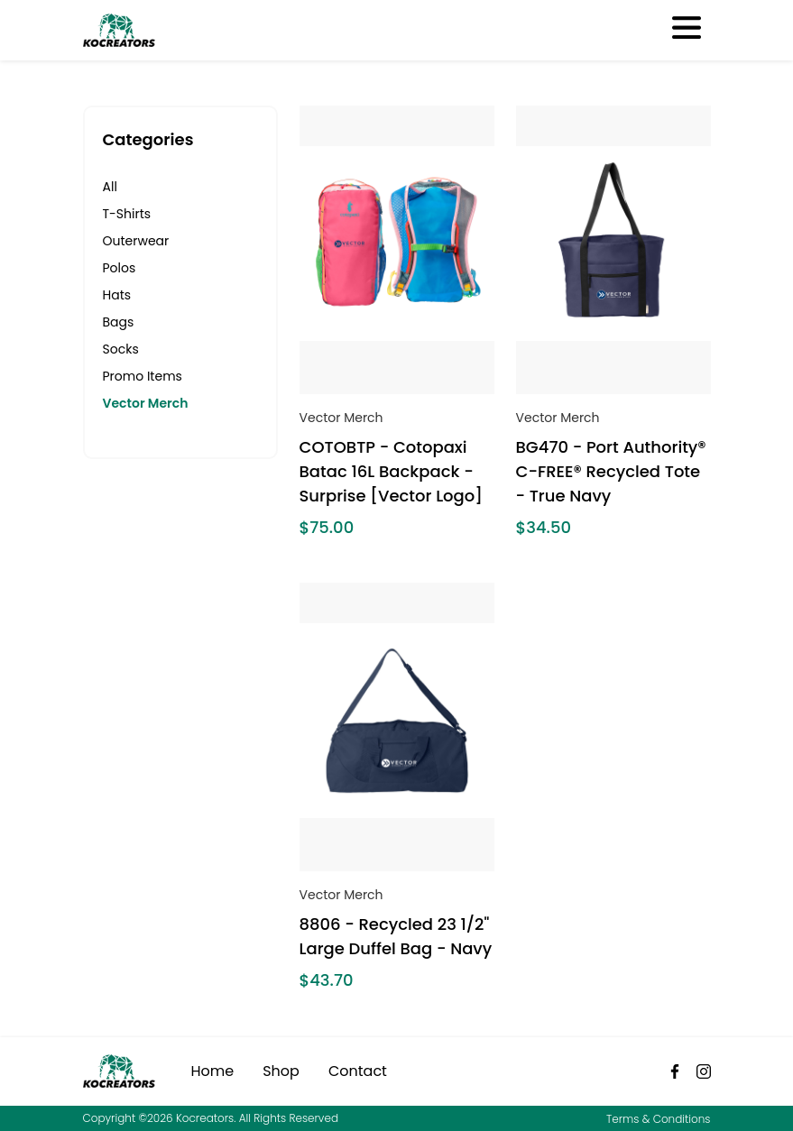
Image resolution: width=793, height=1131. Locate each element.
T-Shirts (127, 214)
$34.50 (543, 527)
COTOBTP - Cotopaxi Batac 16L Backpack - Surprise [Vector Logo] (392, 471)
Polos (119, 268)
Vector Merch (146, 403)
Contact (357, 1071)
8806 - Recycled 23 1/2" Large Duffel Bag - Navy (396, 936)
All (110, 187)
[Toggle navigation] (685, 30)
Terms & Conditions (658, 1118)
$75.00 (327, 527)
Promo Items (142, 376)
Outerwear (136, 241)
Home (213, 1071)
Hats (117, 295)
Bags (118, 322)
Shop (281, 1071)
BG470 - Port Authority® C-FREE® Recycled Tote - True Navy (611, 471)
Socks (121, 349)
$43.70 (327, 980)
